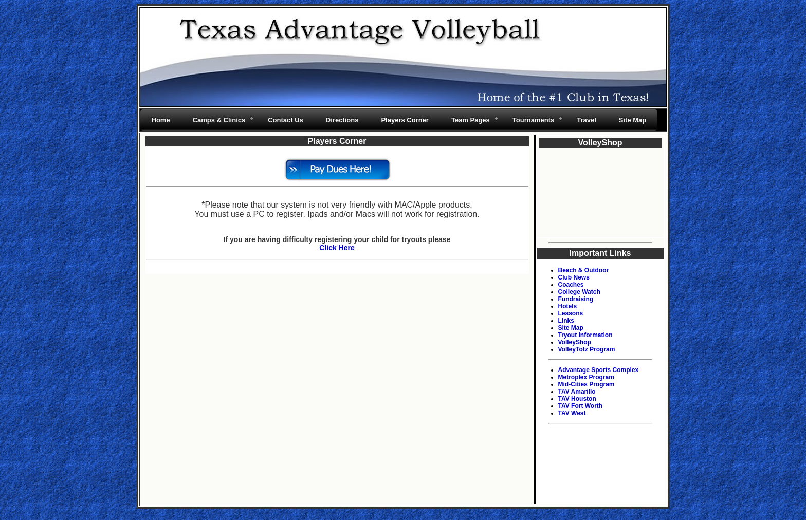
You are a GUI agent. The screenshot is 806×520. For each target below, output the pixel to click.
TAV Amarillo (577, 391)
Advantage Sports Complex (598, 370)
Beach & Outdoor (583, 270)
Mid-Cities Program (586, 384)
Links (566, 320)
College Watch (579, 291)
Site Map (570, 327)
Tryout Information (585, 335)
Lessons (570, 313)
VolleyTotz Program (586, 349)
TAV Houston (577, 398)
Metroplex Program (586, 377)
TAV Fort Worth (580, 406)
